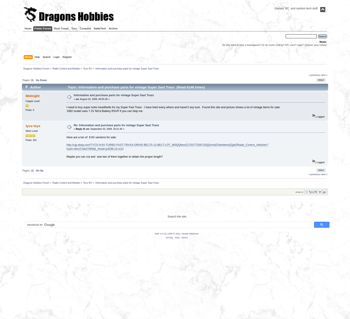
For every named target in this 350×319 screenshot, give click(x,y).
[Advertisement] (175, 284)
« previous (314, 75)
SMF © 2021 (174, 233)
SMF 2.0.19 (160, 233)
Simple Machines (190, 233)
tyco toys (33, 126)
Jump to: (299, 192)
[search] (167, 225)
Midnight (33, 96)
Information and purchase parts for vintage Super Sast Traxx (114, 95)
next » (324, 75)
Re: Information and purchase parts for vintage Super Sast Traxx (116, 125)
